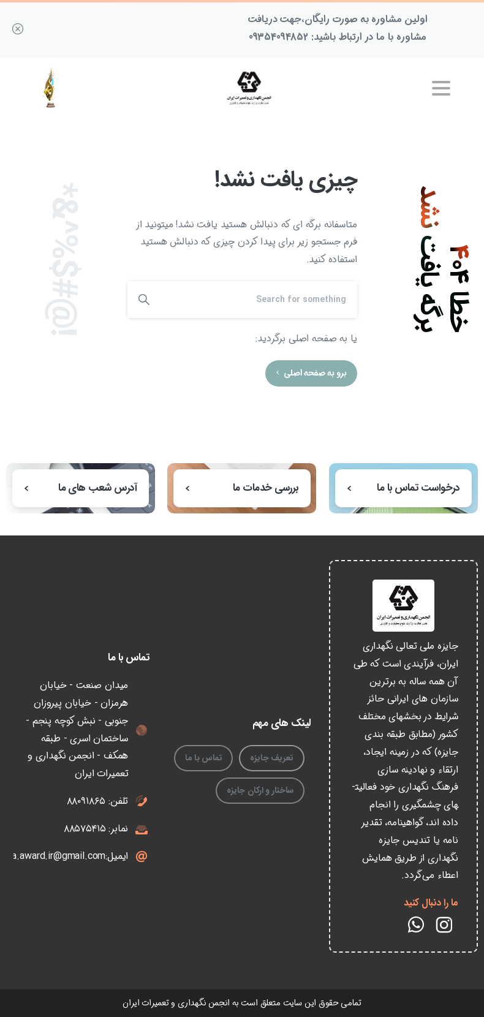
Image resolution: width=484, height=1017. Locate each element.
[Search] (259, 299)
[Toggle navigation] (441, 88)
